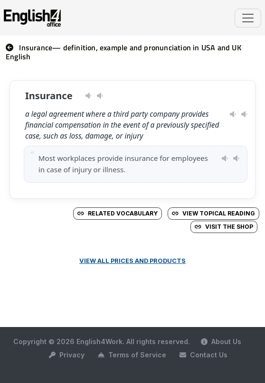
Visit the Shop (224, 226)
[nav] (12, 47)
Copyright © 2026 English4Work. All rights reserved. (101, 341)
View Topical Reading (213, 213)
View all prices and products (132, 260)
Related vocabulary (117, 213)
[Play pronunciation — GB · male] (100, 96)
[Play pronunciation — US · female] (88, 96)
